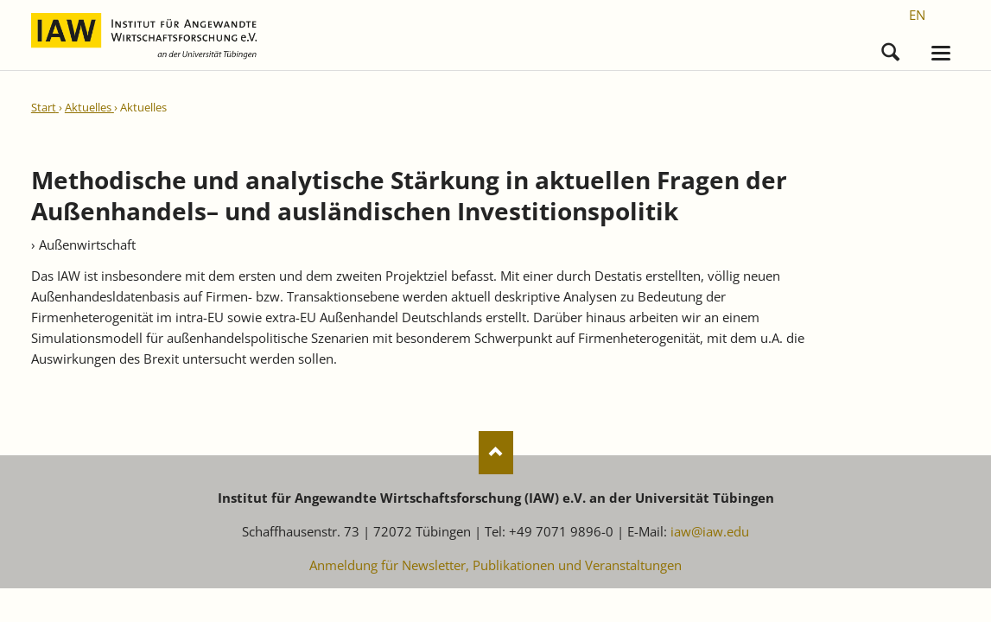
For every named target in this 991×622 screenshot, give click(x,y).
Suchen (890, 48)
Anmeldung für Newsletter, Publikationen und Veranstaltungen (495, 565)
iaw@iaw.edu (709, 531)
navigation (941, 53)
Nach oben (496, 452)
